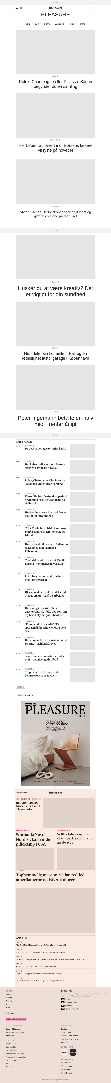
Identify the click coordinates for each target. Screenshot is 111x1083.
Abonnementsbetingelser (15, 1054)
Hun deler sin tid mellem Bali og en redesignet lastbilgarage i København (46, 547)
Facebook (66, 1069)
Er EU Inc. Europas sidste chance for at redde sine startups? (39, 973)
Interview (54, 140)
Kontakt (64, 1029)
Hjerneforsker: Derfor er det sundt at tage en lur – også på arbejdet (46, 593)
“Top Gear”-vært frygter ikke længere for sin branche (42, 673)
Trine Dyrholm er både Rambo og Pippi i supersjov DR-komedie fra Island (45, 531)
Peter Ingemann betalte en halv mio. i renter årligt (44, 577)
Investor (9, 998)
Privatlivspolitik (11, 1050)
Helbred (54, 282)
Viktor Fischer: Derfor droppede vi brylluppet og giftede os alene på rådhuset (46, 500)
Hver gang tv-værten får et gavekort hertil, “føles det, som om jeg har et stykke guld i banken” (46, 611)
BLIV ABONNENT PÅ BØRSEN (16, 1019)
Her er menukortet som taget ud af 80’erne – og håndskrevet (46, 641)
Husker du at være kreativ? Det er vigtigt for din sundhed (45, 514)
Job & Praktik (66, 1032)
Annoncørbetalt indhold (70, 1039)
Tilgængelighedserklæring (16, 1057)
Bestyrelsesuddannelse (15, 1032)
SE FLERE (20, 687)
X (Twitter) (66, 1073)
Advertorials (65, 1042)
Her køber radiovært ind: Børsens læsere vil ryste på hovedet (45, 466)
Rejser (82, 24)
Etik (7, 1063)
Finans (65, 999)
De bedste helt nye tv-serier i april (45, 448)
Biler (28, 24)
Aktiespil (9, 1007)
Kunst (54, 76)
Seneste (9, 1001)
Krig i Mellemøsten (23, 799)
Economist (67, 1005)
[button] (21, 8)
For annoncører (11, 1060)
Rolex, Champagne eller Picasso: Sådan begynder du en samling (45, 482)
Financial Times (69, 1002)
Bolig (37, 24)
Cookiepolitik (11, 1047)
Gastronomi (59, 24)
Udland (19, 871)
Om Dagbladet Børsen (69, 1036)
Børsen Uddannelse (13, 1029)
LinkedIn (66, 1062)
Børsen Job (10, 1036)
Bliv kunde (10, 1067)
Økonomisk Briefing (70, 1009)
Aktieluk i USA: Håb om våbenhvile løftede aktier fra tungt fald (41, 945)
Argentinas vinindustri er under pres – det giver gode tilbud (44, 657)
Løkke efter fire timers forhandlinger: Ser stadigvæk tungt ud (40, 980)
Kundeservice (11, 1044)
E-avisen (11, 1013)
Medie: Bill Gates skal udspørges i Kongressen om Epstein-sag (40, 952)
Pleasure (28, 445)
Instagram (66, 1066)
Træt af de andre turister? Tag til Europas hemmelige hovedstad (45, 561)
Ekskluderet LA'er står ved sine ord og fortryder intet (37, 966)
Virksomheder (21, 830)
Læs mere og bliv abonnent (81, 996)
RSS (7, 1004)
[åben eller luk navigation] (17, 8)
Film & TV (46, 24)
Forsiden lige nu (21, 792)
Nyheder (9, 994)
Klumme (54, 207)
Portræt (72, 24)
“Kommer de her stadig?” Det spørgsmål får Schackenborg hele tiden (45, 627)
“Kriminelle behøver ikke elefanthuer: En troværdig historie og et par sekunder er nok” (50, 959)
